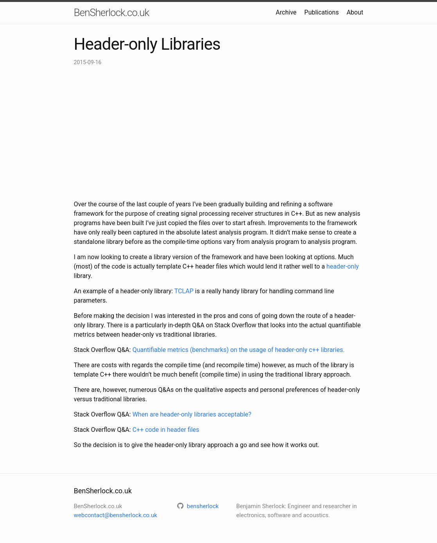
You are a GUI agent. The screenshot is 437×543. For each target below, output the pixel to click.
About (355, 12)
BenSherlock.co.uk (111, 12)
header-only (342, 266)
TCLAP (184, 291)
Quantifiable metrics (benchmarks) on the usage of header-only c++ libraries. (238, 350)
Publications (321, 12)
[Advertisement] (218, 133)
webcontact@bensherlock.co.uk (115, 515)
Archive (286, 12)
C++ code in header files (165, 429)
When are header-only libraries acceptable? (191, 414)
